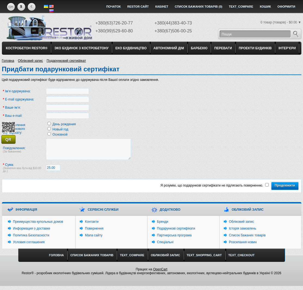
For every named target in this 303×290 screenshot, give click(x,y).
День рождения (64, 124)
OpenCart (160, 273)
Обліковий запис (30, 61)
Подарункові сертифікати (176, 232)
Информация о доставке (31, 232)
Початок (113, 6)
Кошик (265, 6)
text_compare (241, 6)
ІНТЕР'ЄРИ (287, 48)
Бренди (163, 226)
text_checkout (241, 259)
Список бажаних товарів (247, 239)
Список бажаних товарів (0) (198, 6)
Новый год (60, 129)
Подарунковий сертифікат (66, 61)
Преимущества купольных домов (38, 226)
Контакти (92, 226)
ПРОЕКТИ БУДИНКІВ (255, 48)
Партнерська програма (174, 239)
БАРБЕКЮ (199, 48)
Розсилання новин (243, 246)
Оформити (286, 6)
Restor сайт (138, 6)
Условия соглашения (29, 246)
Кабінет (161, 6)
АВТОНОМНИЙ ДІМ (169, 48)
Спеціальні (165, 246)
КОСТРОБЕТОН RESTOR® (27, 48)
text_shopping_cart (204, 259)
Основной (60, 134)
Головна (8, 61)
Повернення (94, 232)
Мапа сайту (93, 239)
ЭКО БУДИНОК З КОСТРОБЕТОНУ (81, 48)
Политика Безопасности (31, 239)
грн (10, 6)
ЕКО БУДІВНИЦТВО (131, 48)
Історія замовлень (242, 232)
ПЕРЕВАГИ (223, 48)
